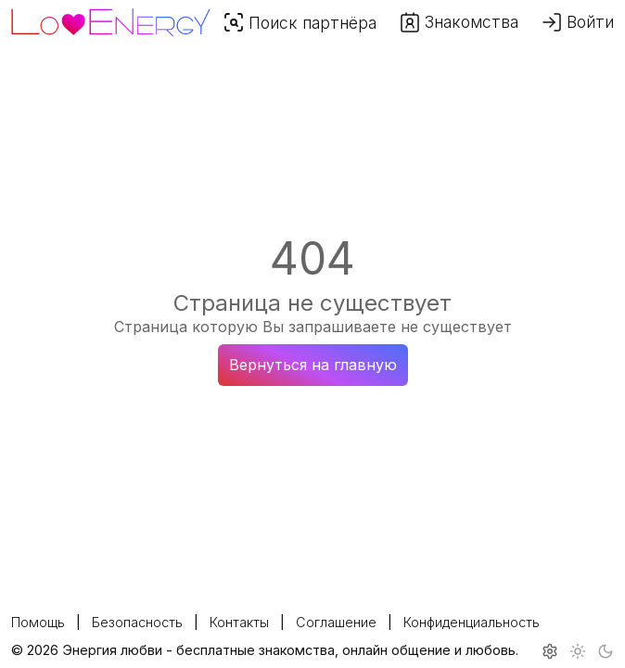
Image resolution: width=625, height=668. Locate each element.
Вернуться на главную (313, 364)
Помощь (38, 622)
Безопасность (137, 622)
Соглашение (336, 622)
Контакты (239, 622)
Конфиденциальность (471, 622)
